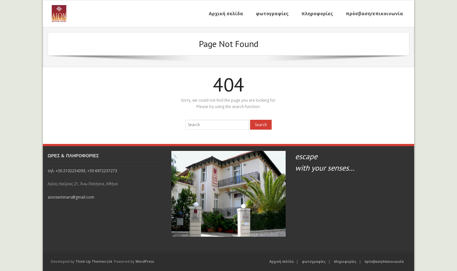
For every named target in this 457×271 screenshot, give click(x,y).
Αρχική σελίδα (281, 261)
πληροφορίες (345, 261)
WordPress (145, 261)
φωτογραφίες (314, 261)
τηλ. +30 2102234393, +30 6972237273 (82, 170)
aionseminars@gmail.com (71, 197)
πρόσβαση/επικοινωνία (384, 261)
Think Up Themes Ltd (94, 261)
